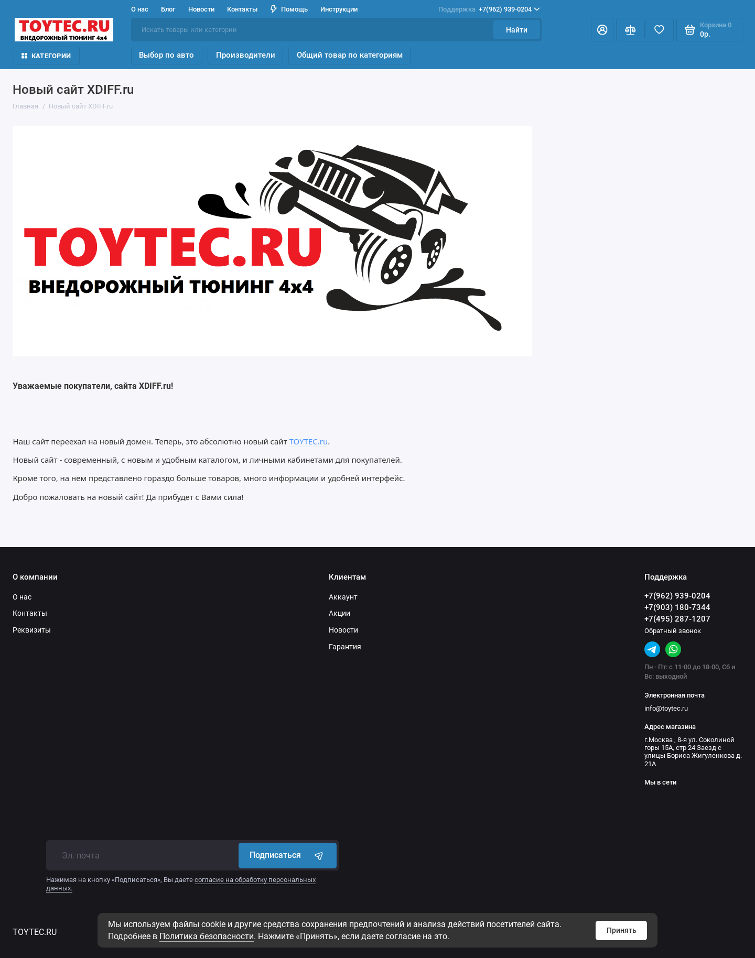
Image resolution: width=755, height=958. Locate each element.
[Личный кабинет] (602, 29)
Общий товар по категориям (350, 55)
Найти (516, 30)
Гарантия (345, 647)
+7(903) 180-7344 (677, 607)
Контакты (242, 9)
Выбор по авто (166, 55)
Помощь (289, 9)
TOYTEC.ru (308, 441)
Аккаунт (343, 597)
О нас (139, 9)
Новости (201, 9)
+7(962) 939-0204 (489, 9)
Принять (622, 930)
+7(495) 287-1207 (677, 619)
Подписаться (288, 855)
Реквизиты (32, 630)
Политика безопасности (206, 936)
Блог (168, 9)
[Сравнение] (630, 29)
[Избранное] (659, 29)
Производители (245, 55)
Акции (339, 613)
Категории (46, 56)
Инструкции (339, 9)
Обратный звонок (672, 631)
